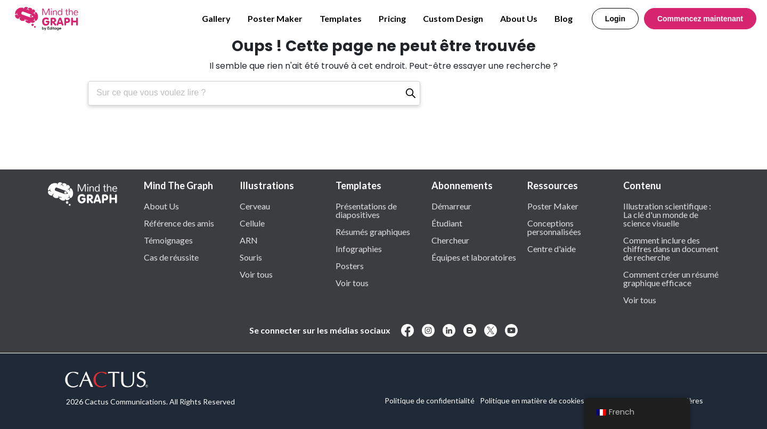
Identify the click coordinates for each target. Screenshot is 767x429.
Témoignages (168, 240)
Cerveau (255, 206)
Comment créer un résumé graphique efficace (671, 278)
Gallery (216, 18)
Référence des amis (179, 223)
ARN (249, 240)
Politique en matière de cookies (532, 400)
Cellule (252, 223)
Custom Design (453, 18)
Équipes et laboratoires (473, 257)
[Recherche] (411, 93)
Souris (251, 257)
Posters (350, 265)
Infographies (359, 248)
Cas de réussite (171, 257)
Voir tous (256, 274)
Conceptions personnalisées (554, 227)
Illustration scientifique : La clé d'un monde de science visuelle (667, 214)
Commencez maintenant (700, 18)
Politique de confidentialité (430, 400)
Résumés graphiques (373, 231)
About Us (518, 18)
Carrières (687, 400)
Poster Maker (275, 18)
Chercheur (450, 240)
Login (615, 18)
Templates (341, 18)
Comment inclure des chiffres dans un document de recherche (671, 248)
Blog (563, 18)
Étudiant (446, 223)
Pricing (392, 18)
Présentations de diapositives (366, 210)
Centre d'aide (551, 248)
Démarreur (451, 206)
